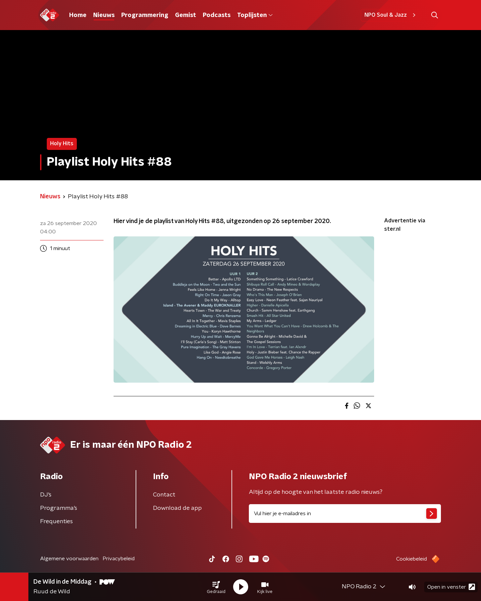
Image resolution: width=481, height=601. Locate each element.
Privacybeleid (119, 558)
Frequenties (56, 522)
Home (78, 15)
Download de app (177, 508)
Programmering (144, 15)
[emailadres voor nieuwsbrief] (345, 513)
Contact (164, 495)
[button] (216, 587)
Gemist (185, 15)
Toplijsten (255, 15)
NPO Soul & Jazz (391, 15)
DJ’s (45, 495)
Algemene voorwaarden (69, 558)
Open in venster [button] (451, 587)
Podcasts (216, 15)
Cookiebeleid (411, 559)
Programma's (58, 508)
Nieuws (104, 15)
